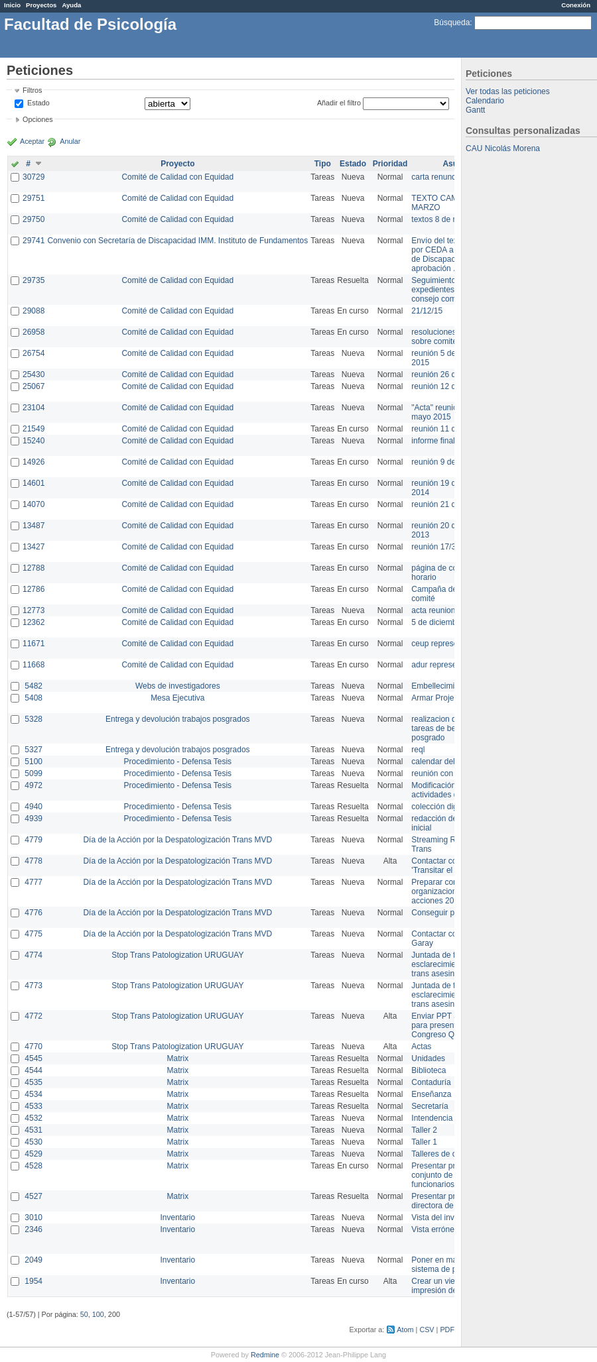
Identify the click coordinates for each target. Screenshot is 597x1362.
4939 (33, 818)
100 (98, 1314)
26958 (33, 332)
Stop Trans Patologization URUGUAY (177, 955)
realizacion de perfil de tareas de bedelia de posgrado (451, 728)
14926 (33, 462)
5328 (33, 719)
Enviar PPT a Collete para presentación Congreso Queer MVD (450, 1025)
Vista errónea (434, 1229)
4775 (33, 933)
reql (418, 749)
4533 (33, 1106)
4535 (33, 1082)
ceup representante (445, 643)
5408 (33, 698)
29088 (33, 310)
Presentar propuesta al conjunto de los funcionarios (451, 1175)
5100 (33, 761)
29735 (33, 280)
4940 (33, 806)
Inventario (177, 1217)
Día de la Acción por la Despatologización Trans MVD (177, 839)
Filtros (32, 90)
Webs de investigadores (177, 686)
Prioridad (390, 163)
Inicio (12, 5)
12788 (33, 568)
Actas (421, 1046)
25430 (33, 374)
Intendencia (431, 1118)
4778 (33, 861)
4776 (33, 912)
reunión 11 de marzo (447, 428)
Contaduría (430, 1082)
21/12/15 (426, 310)
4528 (33, 1165)
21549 (33, 428)
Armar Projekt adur (444, 698)
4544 (33, 1070)
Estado (38, 103)
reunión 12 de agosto (448, 386)
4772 (33, 1016)
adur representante (444, 664)
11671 (33, 643)
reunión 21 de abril (444, 504)
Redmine (265, 1355)
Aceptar (32, 141)
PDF (447, 1330)
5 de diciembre (437, 622)
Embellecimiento (440, 686)
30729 (33, 177)
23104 (33, 407)
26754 (33, 353)
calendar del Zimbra (446, 761)
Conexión (575, 5)
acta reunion (433, 610)
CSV (426, 1330)
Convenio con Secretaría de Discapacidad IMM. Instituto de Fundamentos (177, 240)
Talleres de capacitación (453, 1154)
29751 (33, 198)
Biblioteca (428, 1070)
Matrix (177, 1058)
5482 (33, 686)
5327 (33, 749)
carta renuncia (436, 177)
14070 (33, 504)
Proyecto (177, 163)
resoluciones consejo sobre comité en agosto (452, 336)
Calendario (485, 100)
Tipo (322, 163)
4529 (33, 1154)
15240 (33, 440)
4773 (33, 985)
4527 (33, 1196)
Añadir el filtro (339, 103)
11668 (33, 664)
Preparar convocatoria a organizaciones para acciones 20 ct (453, 891)
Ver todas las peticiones (508, 91)
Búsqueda (452, 22)
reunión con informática (452, 773)
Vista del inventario (444, 1217)
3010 (33, 1217)
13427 (33, 546)
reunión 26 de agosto (448, 374)
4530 (33, 1142)
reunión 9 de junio (442, 462)
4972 (33, 785)
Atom (405, 1330)
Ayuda (71, 5)
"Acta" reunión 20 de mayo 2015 (447, 412)
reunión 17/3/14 (438, 546)
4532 (33, 1118)
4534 (33, 1094)
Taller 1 (424, 1142)
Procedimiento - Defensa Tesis (178, 761)
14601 (33, 483)
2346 (33, 1229)
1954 (33, 1281)
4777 (33, 882)
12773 (33, 610)
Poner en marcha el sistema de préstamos (450, 1264)
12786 (33, 589)
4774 (33, 955)
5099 (33, 773)
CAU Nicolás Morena (503, 148)
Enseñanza (431, 1094)
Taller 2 (424, 1130)
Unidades (428, 1058)
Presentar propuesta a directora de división (450, 1201)
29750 (33, 219)
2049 (33, 1260)
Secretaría (429, 1106)
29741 (33, 240)
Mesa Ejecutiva (177, 698)
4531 (33, 1130)
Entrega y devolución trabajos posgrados (177, 719)
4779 (33, 839)
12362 (33, 622)
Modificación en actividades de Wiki (445, 790)
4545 (33, 1058)
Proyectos (41, 5)
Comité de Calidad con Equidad (177, 177)
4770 (33, 1046)
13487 (33, 525)
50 (84, 1314)
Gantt (475, 110)
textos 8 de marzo (442, 219)
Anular (70, 141)
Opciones (38, 119)
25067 (33, 386)
